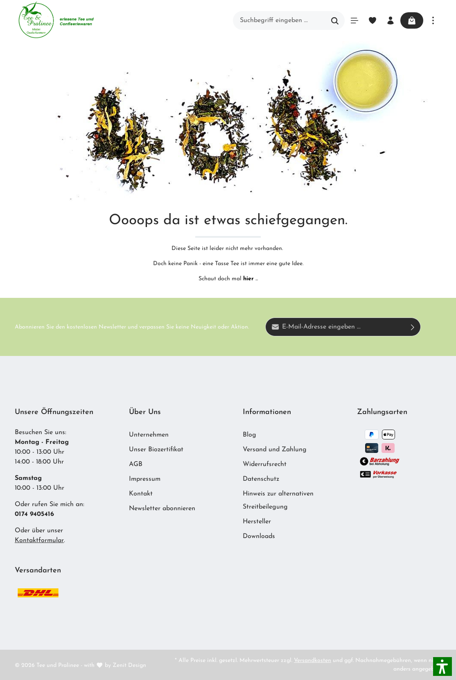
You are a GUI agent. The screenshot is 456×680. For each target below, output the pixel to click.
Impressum (144, 479)
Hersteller (257, 521)
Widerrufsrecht (265, 464)
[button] (442, 666)
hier (248, 279)
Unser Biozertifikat (156, 449)
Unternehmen (149, 435)
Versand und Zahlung (275, 449)
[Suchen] (335, 20)
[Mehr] (433, 20)
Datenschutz (261, 479)
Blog (249, 435)
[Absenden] (413, 326)
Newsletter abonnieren (162, 508)
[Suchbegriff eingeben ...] (279, 20)
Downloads (259, 536)
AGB (135, 464)
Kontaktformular (39, 540)
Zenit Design (129, 665)
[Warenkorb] (411, 20)
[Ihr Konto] (390, 20)
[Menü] (354, 20)
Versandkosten (312, 660)
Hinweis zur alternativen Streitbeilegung (278, 500)
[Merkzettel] (372, 20)
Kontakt (141, 494)
